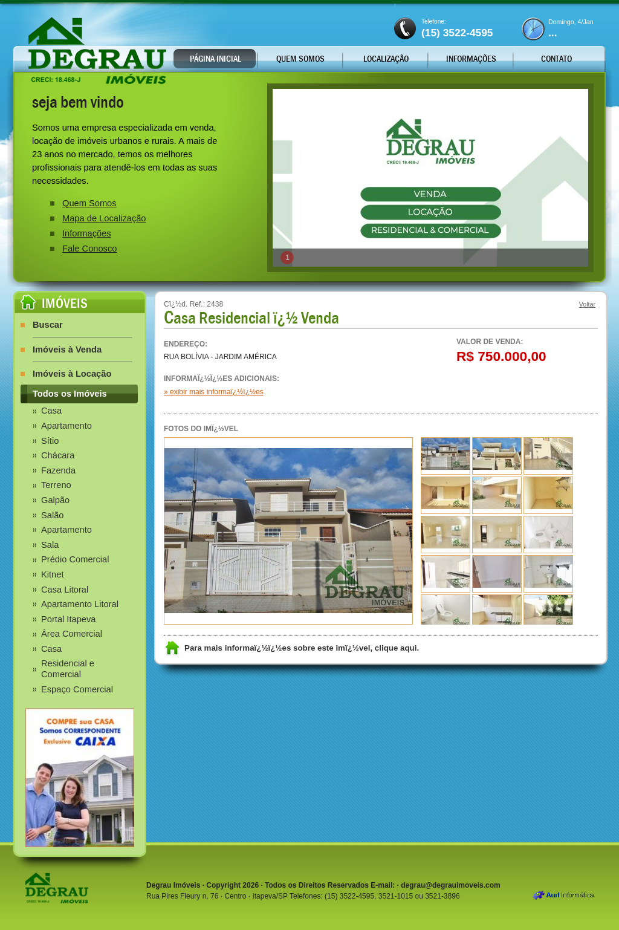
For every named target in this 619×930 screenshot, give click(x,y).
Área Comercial (71, 634)
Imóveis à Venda (67, 349)
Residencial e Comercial (67, 668)
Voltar (587, 304)
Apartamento (66, 426)
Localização (386, 58)
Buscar (48, 325)
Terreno (56, 485)
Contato (556, 58)
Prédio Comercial (75, 559)
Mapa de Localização (104, 218)
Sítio (50, 441)
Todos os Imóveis (70, 393)
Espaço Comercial (77, 689)
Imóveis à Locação (72, 374)
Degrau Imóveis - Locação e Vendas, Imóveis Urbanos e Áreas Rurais (97, 50)
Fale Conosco (89, 248)
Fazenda (58, 470)
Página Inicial (215, 58)
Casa (51, 410)
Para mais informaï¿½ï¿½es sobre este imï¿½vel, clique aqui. (301, 647)
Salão (52, 515)
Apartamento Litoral (79, 604)
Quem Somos (300, 58)
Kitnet (52, 574)
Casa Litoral (64, 589)
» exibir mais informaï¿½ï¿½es (214, 392)
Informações (471, 58)
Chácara (57, 455)
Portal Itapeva (68, 619)
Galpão (55, 500)
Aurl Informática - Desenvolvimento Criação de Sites (563, 896)
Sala (50, 545)
